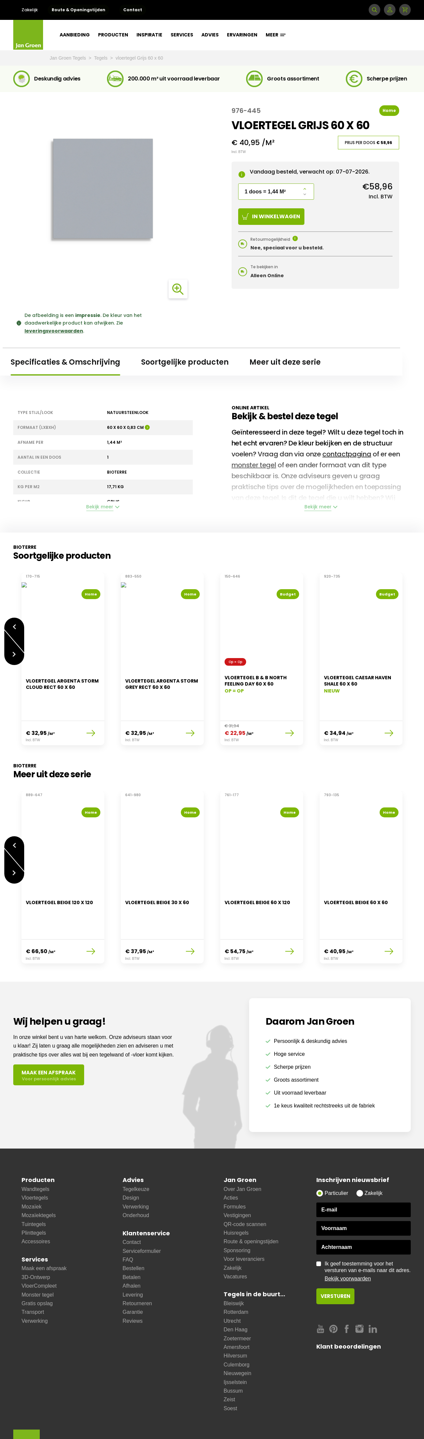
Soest (230, 1375)
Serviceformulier (142, 1218)
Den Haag (235, 1296)
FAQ (128, 1226)
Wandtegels (35, 1156)
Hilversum (235, 1322)
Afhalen (131, 1253)
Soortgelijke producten (185, 362)
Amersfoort (236, 1314)
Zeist (229, 1366)
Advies (210, 34)
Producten (113, 34)
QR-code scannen (245, 1191)
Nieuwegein (237, 1340)
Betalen (131, 1244)
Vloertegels (35, 1164)
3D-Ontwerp (36, 1244)
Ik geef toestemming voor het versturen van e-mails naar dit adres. (368, 1238)
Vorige (14, 622)
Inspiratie (149, 34)
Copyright (227, 1423)
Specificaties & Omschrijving (65, 362)
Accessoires (36, 1208)
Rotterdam (236, 1279)
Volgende (14, 651)
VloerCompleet (39, 1253)
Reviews (132, 1288)
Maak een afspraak (44, 1235)
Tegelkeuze (136, 1156)
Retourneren (137, 1270)
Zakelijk (30, 10)
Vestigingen (237, 1182)
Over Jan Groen (242, 1156)
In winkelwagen (271, 216)
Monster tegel (38, 1261)
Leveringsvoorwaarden (79, 1423)
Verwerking (35, 1288)
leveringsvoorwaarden (54, 331)
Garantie (133, 1279)
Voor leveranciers (244, 1226)
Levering (133, 1261)
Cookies (152, 1423)
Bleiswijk (234, 1270)
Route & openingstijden (251, 1208)
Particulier (336, 1160)
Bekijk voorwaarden (348, 1245)
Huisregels (236, 1200)
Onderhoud (136, 1182)
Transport (33, 1279)
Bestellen (133, 1235)
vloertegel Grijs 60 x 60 (139, 58)
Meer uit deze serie (285, 362)
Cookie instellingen (265, 1423)
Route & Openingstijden (78, 10)
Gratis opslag (37, 1270)
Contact (132, 10)
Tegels (101, 58)
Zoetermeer (237, 1305)
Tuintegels (34, 1191)
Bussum (233, 1358)
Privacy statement (188, 1423)
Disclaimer (123, 1423)
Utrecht (232, 1288)
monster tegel (254, 465)
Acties (231, 1164)
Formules (235, 1173)
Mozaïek (31, 1173)
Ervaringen (242, 34)
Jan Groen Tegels (68, 58)
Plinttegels (34, 1200)
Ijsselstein (235, 1349)
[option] (63, 655)
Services (182, 34)
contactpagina (346, 454)
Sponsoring (237, 1217)
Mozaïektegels (39, 1182)
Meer (276, 34)
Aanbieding (75, 34)
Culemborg (236, 1331)
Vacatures (235, 1243)
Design (131, 1164)
